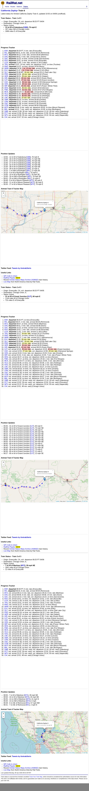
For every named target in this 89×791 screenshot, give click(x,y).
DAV (6, 57)
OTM (6, 105)
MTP (6, 107)
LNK (6, 98)
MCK (6, 92)
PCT (6, 113)
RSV (6, 60)
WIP (5, 86)
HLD (6, 94)
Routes (12, 6)
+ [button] (3, 193)
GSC (6, 82)
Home (7, 6)
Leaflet (57, 232)
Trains (25, 6)
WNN (6, 68)
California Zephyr (9, 10)
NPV (6, 115)
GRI (5, 78)
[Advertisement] (44, 39)
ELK (6, 70)
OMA (6, 99)
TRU (6, 64)
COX (6, 62)
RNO (6, 66)
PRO (6, 74)
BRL (6, 109)
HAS (6, 96)
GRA (6, 84)
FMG (6, 90)
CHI (5, 117)
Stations (19, 6)
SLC (6, 72)
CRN (6, 102)
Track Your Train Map (35, 777)
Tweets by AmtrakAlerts (21, 268)
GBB (25, 27)
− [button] (3, 196)
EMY (6, 51)
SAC (6, 59)
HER (6, 76)
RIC (5, 53)
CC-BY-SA (85, 232)
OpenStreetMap (71, 232)
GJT (5, 80)
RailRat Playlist (9, 278)
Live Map (7, 282)
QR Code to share (10, 276)
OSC (6, 103)
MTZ (6, 55)
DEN (6, 88)
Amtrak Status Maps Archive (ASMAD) (23, 280)
